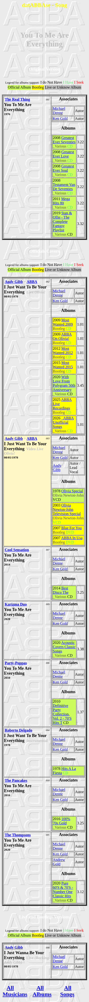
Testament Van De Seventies (64, 187)
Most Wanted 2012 (63, 350)
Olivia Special (72, 491)
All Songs (67, 991)
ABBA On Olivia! (62, 336)
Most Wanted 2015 (63, 365)
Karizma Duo (16, 604)
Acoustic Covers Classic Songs (64, 647)
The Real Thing (17, 99)
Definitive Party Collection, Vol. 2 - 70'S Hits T (62, 714)
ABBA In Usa (72, 538)
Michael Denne (59, 111)
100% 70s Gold (61, 821)
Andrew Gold (59, 862)
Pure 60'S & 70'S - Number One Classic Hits (63, 889)
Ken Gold (60, 119)
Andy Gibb (14, 282)
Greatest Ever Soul (63, 168)
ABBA (32, 282)
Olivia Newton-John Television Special (67, 509)
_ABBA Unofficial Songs (63, 422)
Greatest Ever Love (63, 154)
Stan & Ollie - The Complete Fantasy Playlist (62, 221)
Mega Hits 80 (61, 201)
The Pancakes (16, 780)
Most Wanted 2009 (63, 322)
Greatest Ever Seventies (64, 140)
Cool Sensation (17, 550)
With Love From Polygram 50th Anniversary (64, 383)
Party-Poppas (16, 663)
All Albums (42, 991)
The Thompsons (18, 835)
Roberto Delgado (18, 730)
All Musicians (15, 991)
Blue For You (71, 528)
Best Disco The (61, 590)
